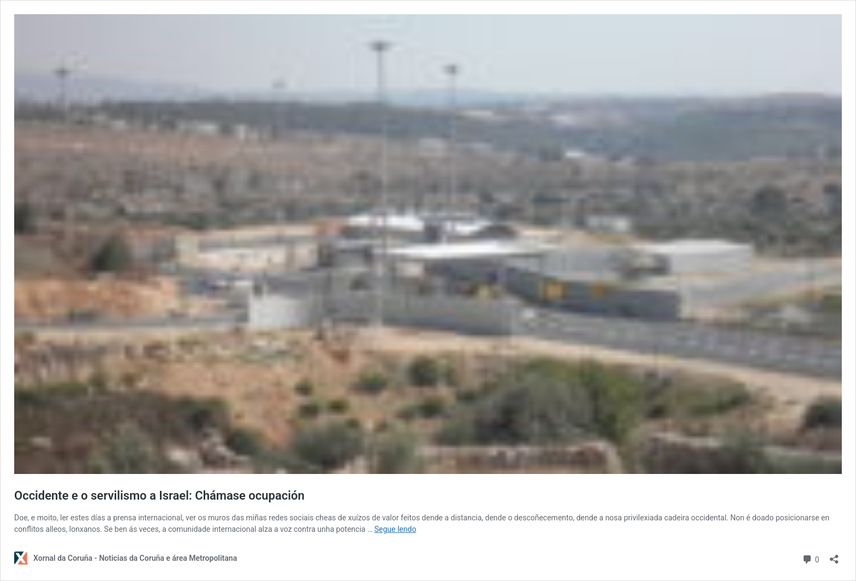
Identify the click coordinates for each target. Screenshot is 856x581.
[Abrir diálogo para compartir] (834, 555)
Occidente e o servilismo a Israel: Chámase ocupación (159, 495)
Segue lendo (395, 529)
